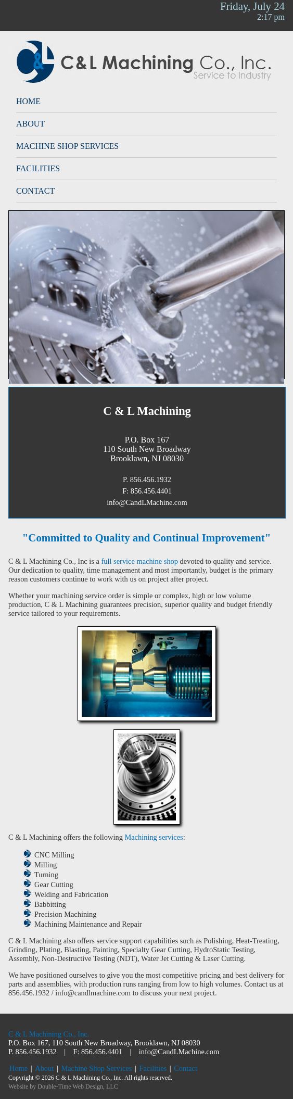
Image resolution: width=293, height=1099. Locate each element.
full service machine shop (139, 561)
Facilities (38, 168)
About (30, 123)
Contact (35, 190)
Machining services (153, 837)
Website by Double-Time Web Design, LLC (63, 1086)
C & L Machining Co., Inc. (48, 1034)
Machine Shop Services (67, 146)
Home (28, 101)
